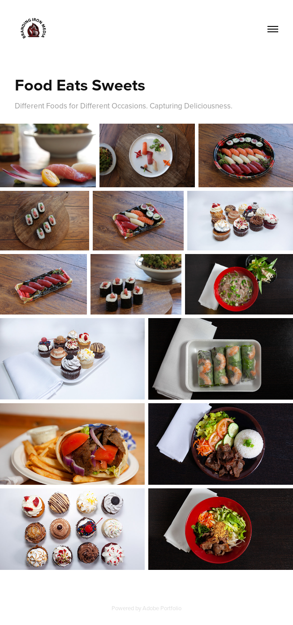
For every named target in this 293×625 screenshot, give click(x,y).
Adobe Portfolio (161, 608)
